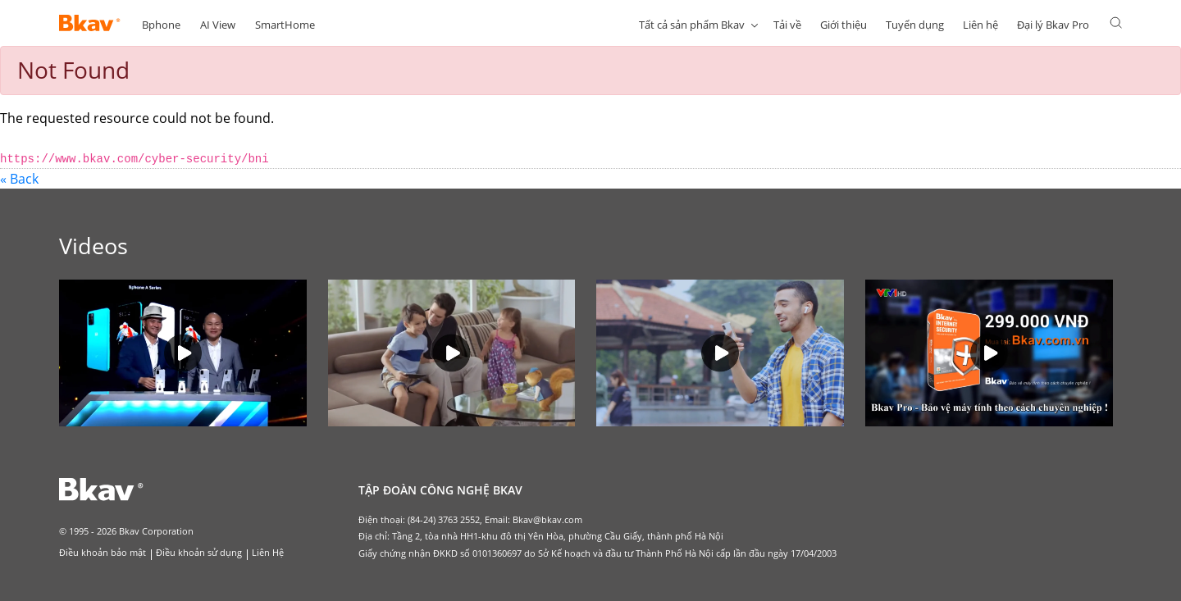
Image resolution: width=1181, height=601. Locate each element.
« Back (19, 179)
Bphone (161, 24)
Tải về (787, 24)
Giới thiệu (843, 24)
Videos (93, 245)
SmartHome (285, 24)
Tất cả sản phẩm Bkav (692, 24)
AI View (217, 24)
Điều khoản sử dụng (199, 552)
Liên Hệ (268, 552)
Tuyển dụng (915, 24)
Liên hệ (980, 24)
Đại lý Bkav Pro (1053, 24)
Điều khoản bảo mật (102, 552)
